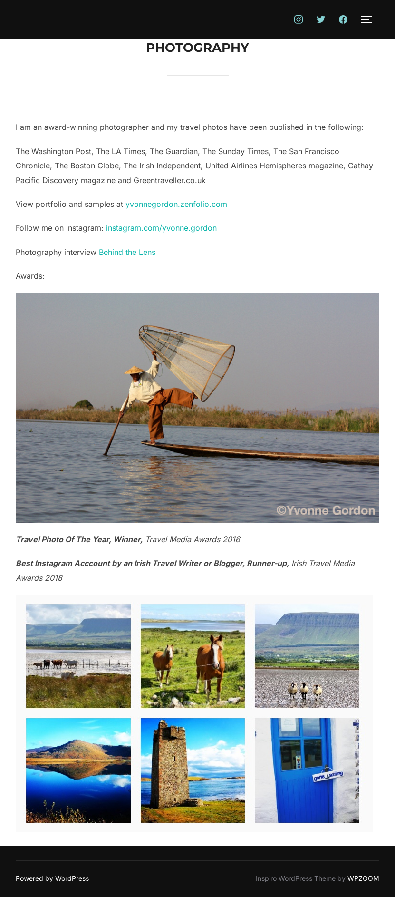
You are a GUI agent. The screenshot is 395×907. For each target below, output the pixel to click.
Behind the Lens (127, 252)
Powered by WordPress (52, 878)
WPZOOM (363, 878)
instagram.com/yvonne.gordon (161, 228)
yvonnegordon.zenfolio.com (176, 204)
